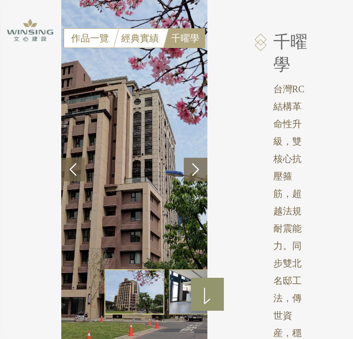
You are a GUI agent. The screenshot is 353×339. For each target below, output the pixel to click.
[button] (73, 169)
